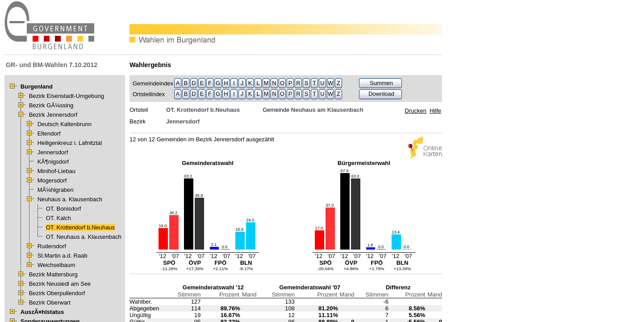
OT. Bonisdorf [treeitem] (63, 208)
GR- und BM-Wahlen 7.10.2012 (51, 64)
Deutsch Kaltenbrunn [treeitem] (65, 124)
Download (381, 93)
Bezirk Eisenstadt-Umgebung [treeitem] (66, 96)
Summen (381, 83)
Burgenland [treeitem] (37, 86)
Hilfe (435, 110)
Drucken (415, 110)
